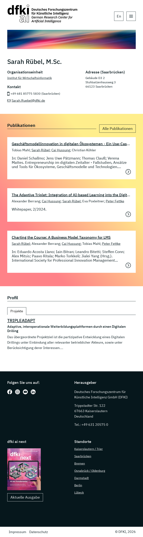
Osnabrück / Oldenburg (89, 471)
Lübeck (79, 492)
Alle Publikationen (117, 128)
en (119, 16)
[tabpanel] (71, 334)
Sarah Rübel (40, 150)
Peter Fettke (115, 201)
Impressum (17, 532)
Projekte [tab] (16, 311)
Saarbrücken (82, 456)
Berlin (78, 485)
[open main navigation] (131, 16)
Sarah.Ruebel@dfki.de (28, 100)
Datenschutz (38, 532)
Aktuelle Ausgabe (25, 497)
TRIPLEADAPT (21, 320)
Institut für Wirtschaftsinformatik (29, 78)
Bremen (79, 463)
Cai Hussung (60, 150)
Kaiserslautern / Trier (88, 449)
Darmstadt (81, 478)
